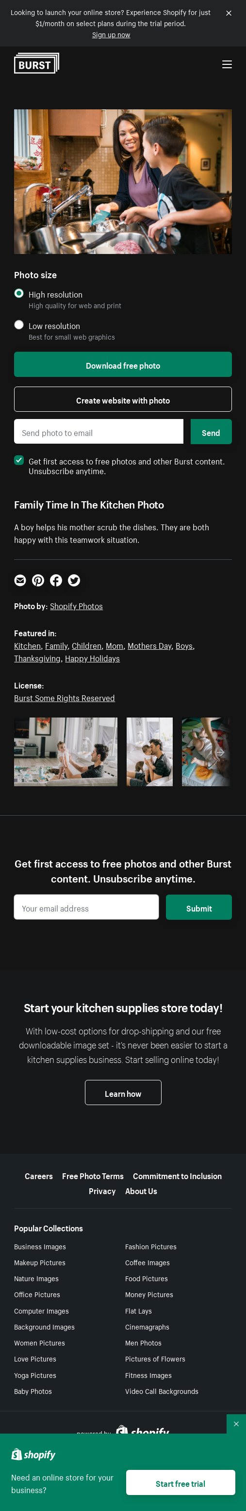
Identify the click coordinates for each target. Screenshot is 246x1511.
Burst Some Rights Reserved (64, 696)
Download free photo (123, 364)
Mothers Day (149, 644)
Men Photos (143, 1342)
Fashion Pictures (151, 1246)
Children (86, 644)
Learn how (123, 1092)
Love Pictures (35, 1358)
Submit (199, 907)
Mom (114, 644)
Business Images (40, 1246)
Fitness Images (148, 1374)
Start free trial (180, 1482)
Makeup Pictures (40, 1262)
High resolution (55, 293)
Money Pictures (149, 1293)
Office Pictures (37, 1293)
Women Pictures (39, 1342)
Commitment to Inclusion (177, 1174)
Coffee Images (147, 1262)
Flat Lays (138, 1310)
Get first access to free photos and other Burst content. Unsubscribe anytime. (119, 465)
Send (211, 431)
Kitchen (27, 644)
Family (56, 644)
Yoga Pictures (35, 1374)
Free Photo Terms (93, 1174)
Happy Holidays (92, 657)
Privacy (102, 1189)
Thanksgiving (37, 657)
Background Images (44, 1326)
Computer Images (41, 1310)
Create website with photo (123, 399)
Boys (184, 644)
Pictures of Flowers (155, 1358)
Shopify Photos (76, 604)
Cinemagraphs (147, 1326)
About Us (141, 1189)
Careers (39, 1174)
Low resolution (54, 325)
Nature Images (36, 1277)
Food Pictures (146, 1277)
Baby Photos (33, 1390)
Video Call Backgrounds (161, 1390)
